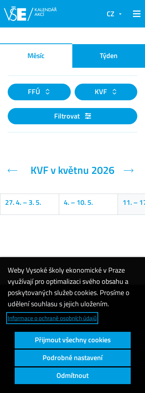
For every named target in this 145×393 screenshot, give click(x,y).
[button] (135, 14)
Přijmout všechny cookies (73, 340)
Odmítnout (72, 375)
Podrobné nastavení (72, 357)
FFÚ (35, 91)
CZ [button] (110, 14)
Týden (109, 55)
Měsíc (35, 55)
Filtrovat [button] (72, 116)
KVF (102, 91)
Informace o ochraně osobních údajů (52, 318)
